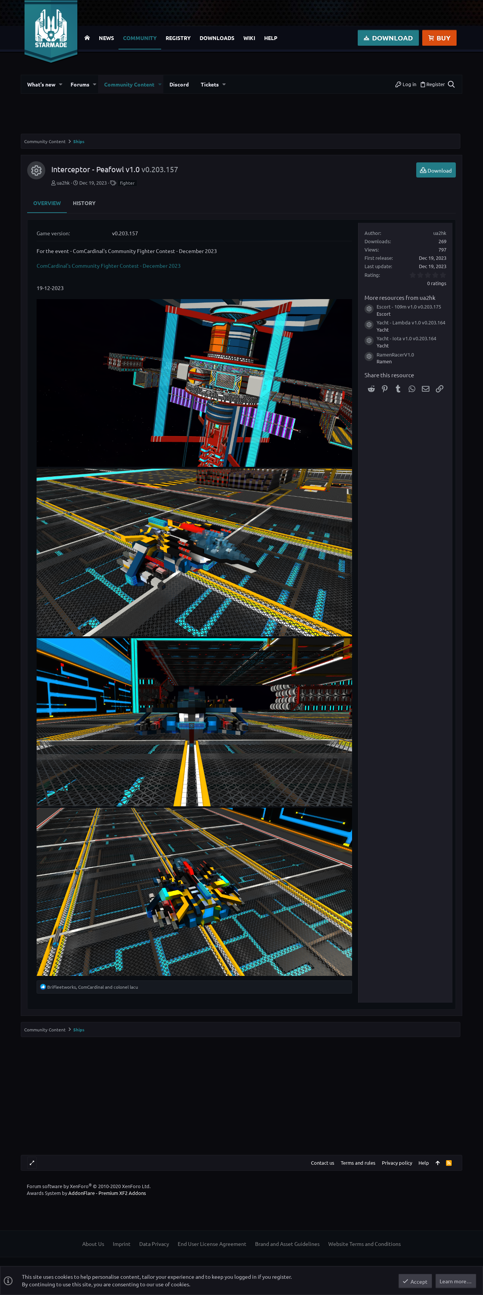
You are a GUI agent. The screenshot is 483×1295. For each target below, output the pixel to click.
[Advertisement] (241, 117)
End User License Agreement (212, 1243)
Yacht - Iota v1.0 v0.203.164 (406, 338)
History (84, 202)
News (106, 37)
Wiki (249, 37)
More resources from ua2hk (400, 297)
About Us (93, 1243)
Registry (178, 37)
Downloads (217, 37)
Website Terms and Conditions (364, 1243)
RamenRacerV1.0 (395, 354)
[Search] (451, 84)
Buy (439, 37)
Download (388, 37)
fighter (127, 183)
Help (270, 37)
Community (140, 37)
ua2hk (63, 182)
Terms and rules (358, 1162)
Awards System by (86, 1193)
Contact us (322, 1162)
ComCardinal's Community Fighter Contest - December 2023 (109, 265)
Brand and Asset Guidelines (287, 1243)
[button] (61, 84)
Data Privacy (154, 1243)
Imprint (122, 1243)
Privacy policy (397, 1162)
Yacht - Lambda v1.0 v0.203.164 (411, 322)
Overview (47, 202)
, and (92, 987)
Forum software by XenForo (89, 1186)
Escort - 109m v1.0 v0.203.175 (409, 306)
